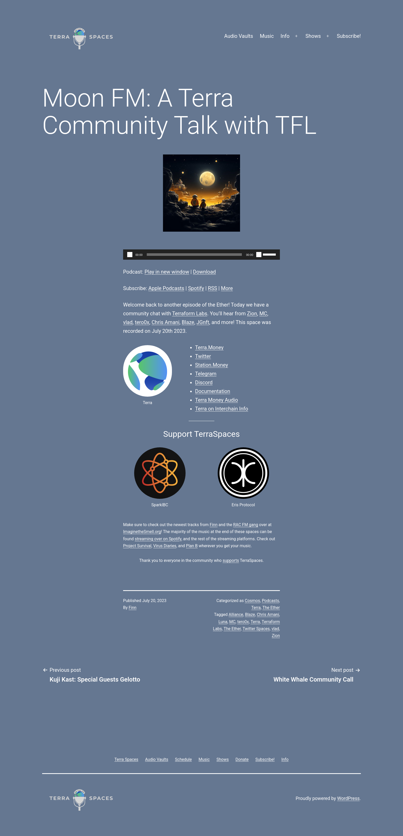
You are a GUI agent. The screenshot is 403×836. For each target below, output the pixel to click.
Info (285, 36)
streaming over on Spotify (158, 538)
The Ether (271, 607)
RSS (212, 288)
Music (267, 36)
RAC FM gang (245, 524)
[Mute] (258, 254)
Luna (222, 621)
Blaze (188, 322)
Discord (204, 382)
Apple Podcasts (166, 288)
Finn (213, 524)
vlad (128, 322)
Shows (313, 36)
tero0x (142, 322)
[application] (201, 254)
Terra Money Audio (216, 400)
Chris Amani (165, 322)
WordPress (348, 798)
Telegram (205, 374)
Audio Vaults (238, 36)
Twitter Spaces (256, 628)
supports (231, 560)
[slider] (194, 254)
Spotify (196, 288)
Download (204, 272)
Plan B (192, 545)
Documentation (212, 391)
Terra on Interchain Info (221, 409)
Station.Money (211, 365)
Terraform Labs (189, 313)
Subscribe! (349, 36)
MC (263, 313)
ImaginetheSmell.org (142, 531)
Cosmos (252, 600)
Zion (252, 313)
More (227, 288)
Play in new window (166, 272)
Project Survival (137, 545)
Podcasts (270, 600)
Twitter (203, 356)
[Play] (129, 254)
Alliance (236, 614)
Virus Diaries (164, 545)
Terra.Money (209, 347)
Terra (256, 607)
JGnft (203, 322)
